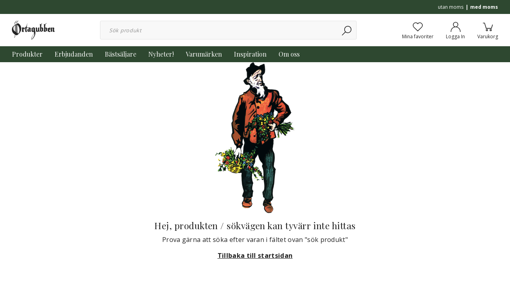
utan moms (450, 7)
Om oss (289, 54)
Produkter (27, 54)
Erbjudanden (74, 54)
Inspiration (250, 54)
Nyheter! (161, 54)
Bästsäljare (120, 54)
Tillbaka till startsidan (255, 255)
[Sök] (347, 30)
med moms (484, 7)
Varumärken (204, 54)
